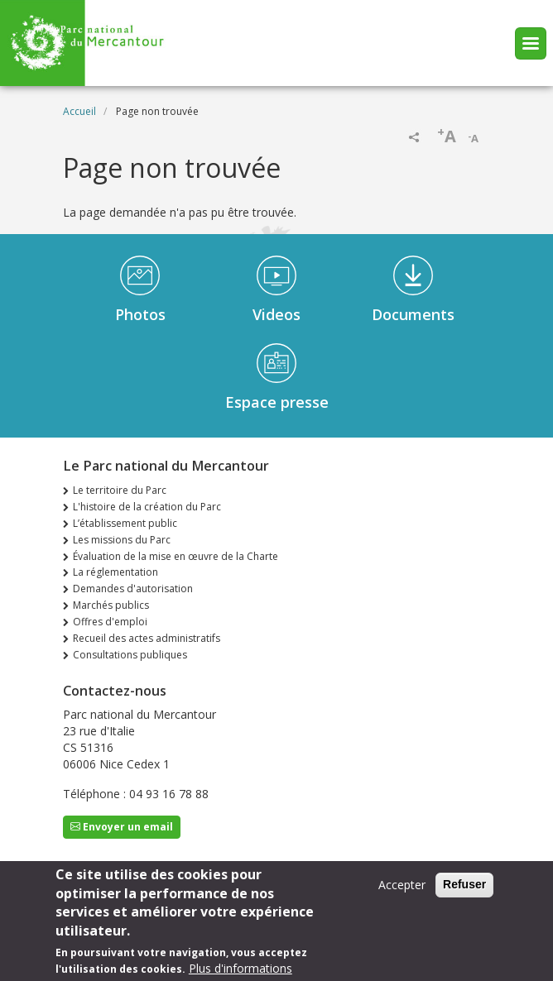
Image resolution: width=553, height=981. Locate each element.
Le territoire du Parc (119, 490)
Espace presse (277, 402)
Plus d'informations (240, 971)
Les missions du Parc (122, 540)
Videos (276, 314)
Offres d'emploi (110, 622)
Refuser (464, 888)
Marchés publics (111, 605)
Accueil (79, 111)
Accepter (402, 889)
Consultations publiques (130, 655)
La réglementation (115, 572)
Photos (140, 314)
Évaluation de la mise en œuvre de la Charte (175, 556)
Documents (413, 314)
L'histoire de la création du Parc (147, 507)
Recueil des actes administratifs (146, 638)
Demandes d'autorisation (133, 588)
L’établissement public (125, 523)
